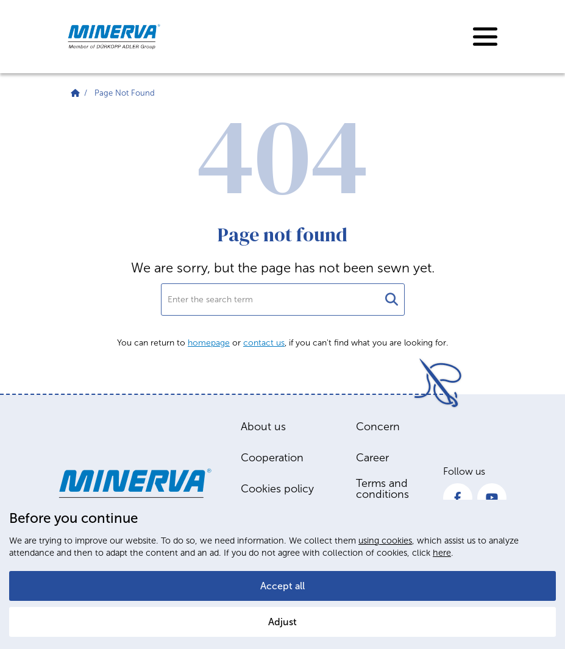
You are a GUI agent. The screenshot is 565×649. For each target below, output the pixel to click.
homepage (209, 343)
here (442, 552)
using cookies (385, 540)
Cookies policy (277, 488)
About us (263, 426)
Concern (378, 426)
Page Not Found (124, 93)
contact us (264, 343)
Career (372, 457)
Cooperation (272, 457)
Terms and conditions (382, 489)
